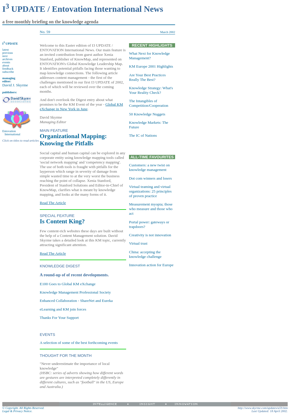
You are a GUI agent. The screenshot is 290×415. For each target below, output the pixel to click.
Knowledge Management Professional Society (75, 292)
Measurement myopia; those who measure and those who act (151, 209)
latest (5, 49)
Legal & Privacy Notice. (17, 411)
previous (7, 52)
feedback (7, 68)
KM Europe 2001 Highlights (151, 66)
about (5, 65)
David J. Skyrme (15, 85)
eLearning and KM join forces (63, 309)
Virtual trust (138, 243)
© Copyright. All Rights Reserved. (23, 408)
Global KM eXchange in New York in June (81, 106)
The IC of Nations (143, 135)
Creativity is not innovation (150, 235)
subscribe (8, 71)
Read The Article (53, 203)
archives (7, 59)
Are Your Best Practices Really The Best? (147, 77)
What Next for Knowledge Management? (149, 55)
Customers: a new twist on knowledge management (149, 167)
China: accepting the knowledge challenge (145, 254)
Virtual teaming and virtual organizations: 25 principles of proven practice (150, 191)
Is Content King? (62, 221)
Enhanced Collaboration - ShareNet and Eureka (76, 300)
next (4, 56)
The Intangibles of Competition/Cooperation (148, 103)
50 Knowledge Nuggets (147, 114)
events (6, 62)
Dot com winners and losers (150, 178)
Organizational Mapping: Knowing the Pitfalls (73, 140)
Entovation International (11, 133)
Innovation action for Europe (151, 265)
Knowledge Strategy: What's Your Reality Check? (151, 90)
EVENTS (47, 334)
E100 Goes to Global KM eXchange (68, 284)
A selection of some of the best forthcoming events (79, 342)
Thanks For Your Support (59, 317)
